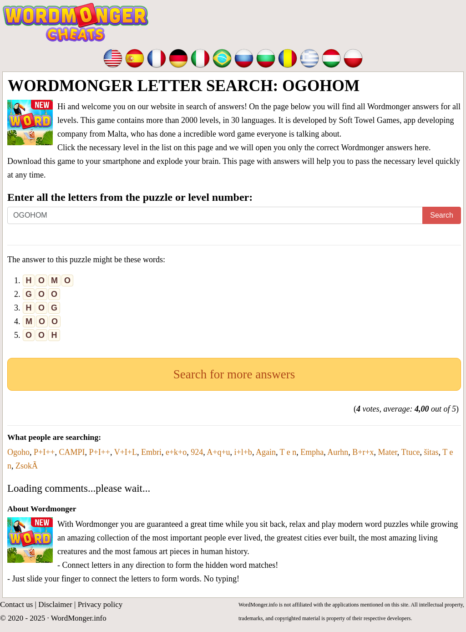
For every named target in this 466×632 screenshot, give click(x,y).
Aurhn (337, 452)
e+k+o (176, 452)
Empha (312, 452)
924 (197, 452)
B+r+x (363, 452)
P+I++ (44, 452)
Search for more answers (234, 374)
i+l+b (243, 452)
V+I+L (125, 452)
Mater (387, 452)
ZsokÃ (26, 465)
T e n (288, 452)
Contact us (16, 604)
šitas (431, 452)
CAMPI (72, 452)
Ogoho (18, 452)
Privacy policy (100, 604)
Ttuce (410, 452)
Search (441, 215)
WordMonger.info (78, 618)
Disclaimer (55, 604)
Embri (151, 452)
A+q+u (218, 452)
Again (266, 452)
